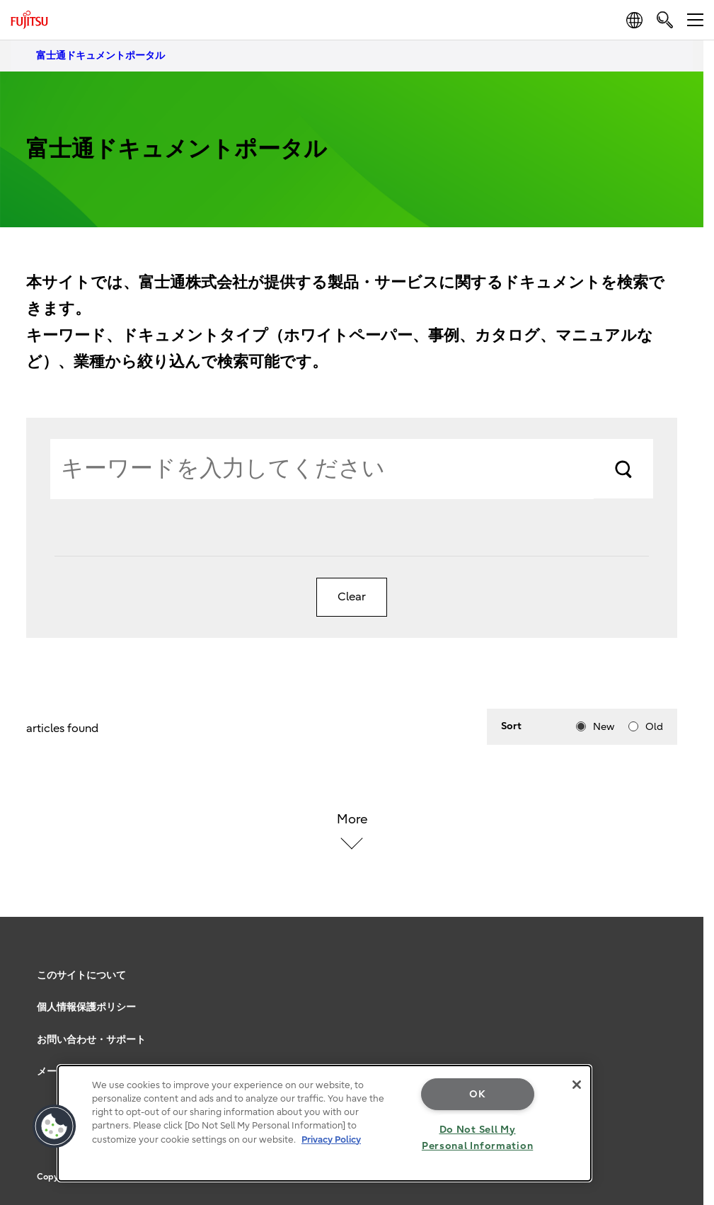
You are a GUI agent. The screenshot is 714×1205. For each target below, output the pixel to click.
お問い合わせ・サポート (91, 1040)
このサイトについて (81, 975)
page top (682, 955)
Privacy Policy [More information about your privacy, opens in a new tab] (331, 1139)
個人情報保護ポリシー (86, 1007)
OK (477, 1094)
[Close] (576, 1084)
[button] (54, 1126)
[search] (665, 19)
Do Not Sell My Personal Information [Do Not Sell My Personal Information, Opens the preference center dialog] (477, 1138)
